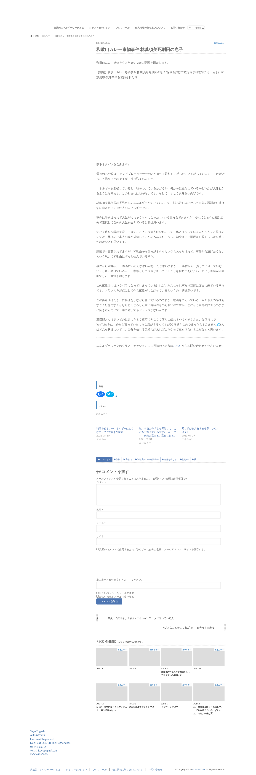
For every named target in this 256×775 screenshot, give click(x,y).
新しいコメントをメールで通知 (116, 593)
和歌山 (129, 459)
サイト (100, 536)
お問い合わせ (178, 27)
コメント (101, 482)
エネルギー (105, 459)
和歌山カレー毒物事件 (148, 459)
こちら (177, 345)
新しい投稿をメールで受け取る (116, 596)
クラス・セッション (99, 27)
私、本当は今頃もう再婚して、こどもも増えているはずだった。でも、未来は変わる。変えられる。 (157, 432)
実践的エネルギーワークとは (69, 27)
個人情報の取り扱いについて (150, 27)
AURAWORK (198, 769)
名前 (99, 509)
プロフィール (123, 27)
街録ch (185, 459)
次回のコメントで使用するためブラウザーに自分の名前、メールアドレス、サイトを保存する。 (152, 549)
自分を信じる (170, 459)
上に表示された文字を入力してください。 (120, 579)
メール (100, 522)
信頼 (118, 459)
